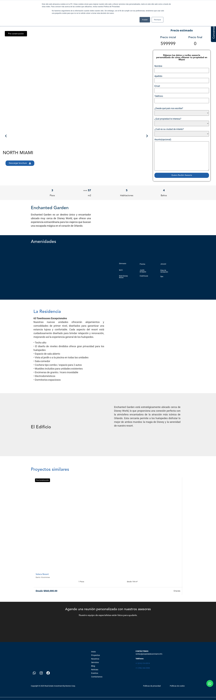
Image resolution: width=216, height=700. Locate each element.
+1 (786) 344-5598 (143, 668)
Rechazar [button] (157, 20)
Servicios (95, 662)
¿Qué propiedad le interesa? (181, 122)
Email (181, 89)
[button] (16, 33)
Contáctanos (96, 677)
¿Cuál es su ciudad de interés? (181, 132)
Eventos (94, 673)
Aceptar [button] (145, 20)
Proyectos (95, 655)
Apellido (181, 79)
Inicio (93, 652)
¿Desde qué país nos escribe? (181, 111)
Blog (93, 666)
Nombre (181, 69)
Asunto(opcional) (181, 154)
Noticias (94, 669)
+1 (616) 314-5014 (143, 663)
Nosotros (95, 659)
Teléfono (181, 99)
